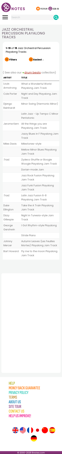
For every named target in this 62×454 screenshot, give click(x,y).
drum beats (32, 72)
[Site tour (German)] (33, 438)
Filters (13, 59)
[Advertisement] (16, 317)
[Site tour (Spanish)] (52, 430)
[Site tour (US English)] (22, 430)
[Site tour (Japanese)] (37, 430)
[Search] (56, 17)
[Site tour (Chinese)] (44, 430)
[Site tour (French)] (30, 430)
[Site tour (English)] (15, 430)
